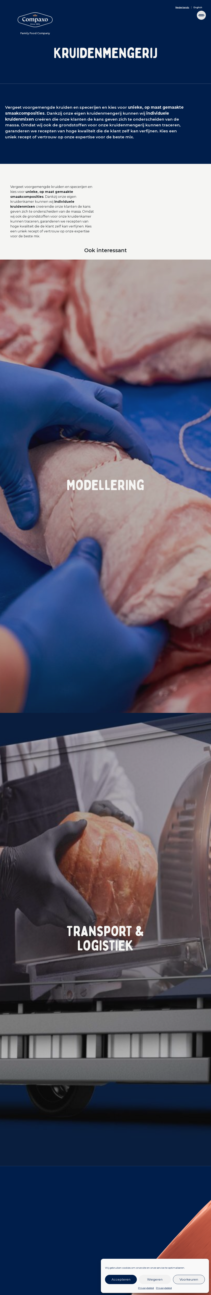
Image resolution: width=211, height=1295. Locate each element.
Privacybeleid (146, 1287)
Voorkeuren (189, 1279)
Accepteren (121, 1279)
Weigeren (155, 1279)
